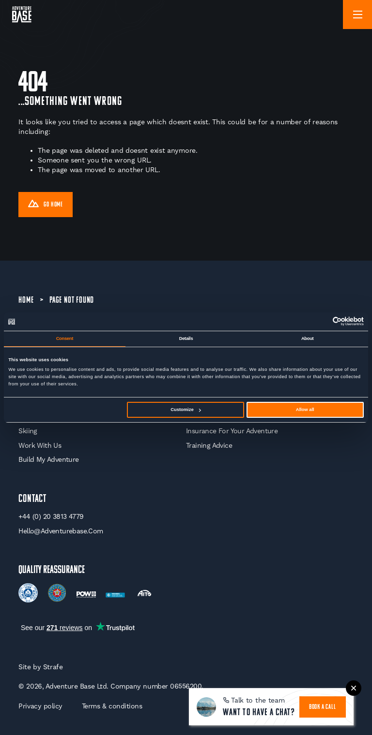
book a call (322, 707)
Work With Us (39, 445)
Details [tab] (186, 338)
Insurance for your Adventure (232, 431)
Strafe (53, 667)
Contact (32, 499)
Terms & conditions (112, 706)
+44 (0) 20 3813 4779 (50, 516)
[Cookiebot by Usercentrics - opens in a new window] (321, 321)
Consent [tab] (64, 338)
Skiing (27, 431)
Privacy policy (40, 706)
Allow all (305, 409)
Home (25, 300)
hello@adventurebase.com (60, 531)
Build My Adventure (48, 459)
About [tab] (307, 338)
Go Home (45, 205)
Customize (185, 409)
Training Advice (209, 445)
